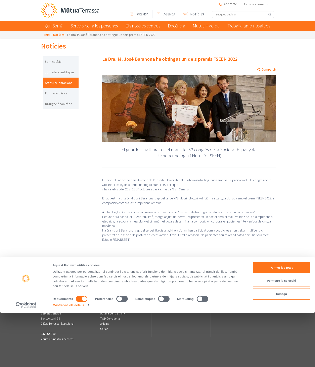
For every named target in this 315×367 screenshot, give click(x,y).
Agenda (169, 14)
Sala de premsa (169, 292)
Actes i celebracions (58, 83)
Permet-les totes (281, 321)
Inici (47, 35)
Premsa (142, 14)
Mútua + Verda (208, 25)
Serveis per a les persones (95, 25)
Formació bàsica (56, 93)
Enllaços (105, 292)
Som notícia (53, 62)
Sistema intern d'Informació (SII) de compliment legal (189, 274)
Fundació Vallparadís (113, 303)
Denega (281, 348)
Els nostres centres (142, 25)
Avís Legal (142, 274)
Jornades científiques (59, 72)
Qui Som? (55, 25)
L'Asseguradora (109, 298)
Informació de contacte (56, 292)
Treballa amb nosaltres (250, 25)
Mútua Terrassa (71, 10)
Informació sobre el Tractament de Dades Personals (138, 279)
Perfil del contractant (116, 274)
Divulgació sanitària (58, 104)
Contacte (230, 4)
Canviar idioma (256, 4)
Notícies (197, 14)
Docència (177, 25)
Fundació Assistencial (113, 308)
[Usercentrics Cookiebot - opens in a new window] (26, 359)
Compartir (269, 69)
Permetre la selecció (281, 335)
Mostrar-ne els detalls (68, 359)
